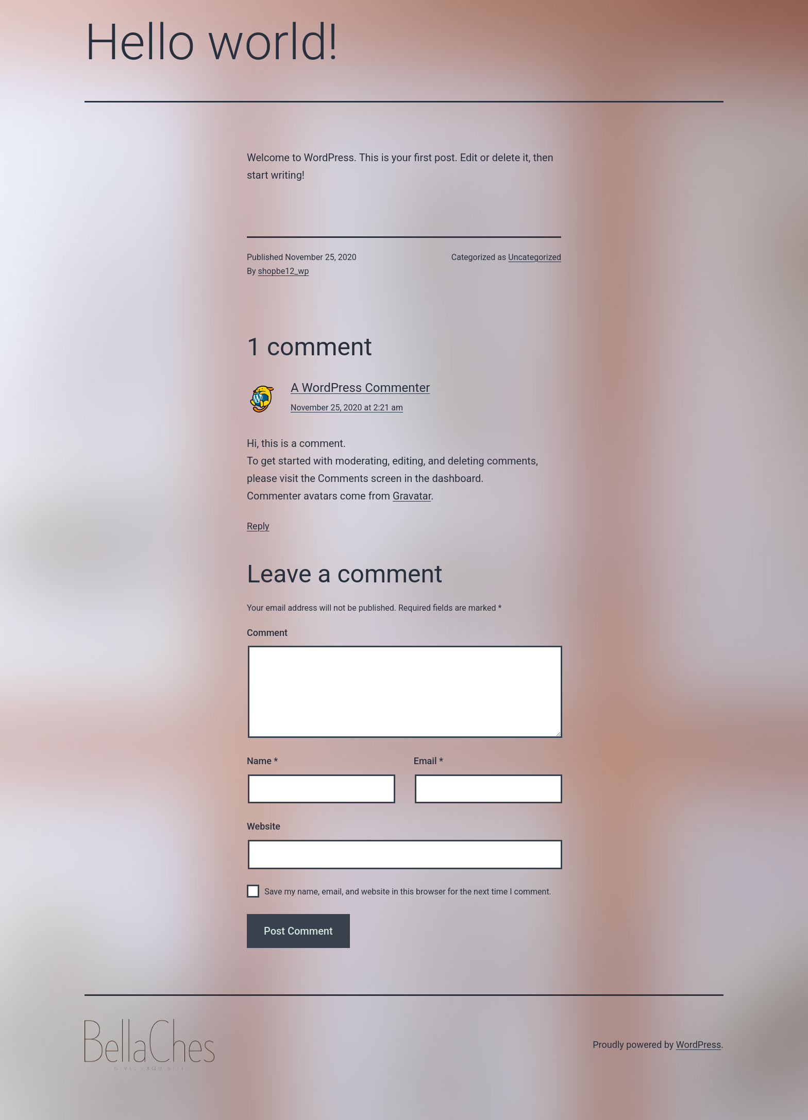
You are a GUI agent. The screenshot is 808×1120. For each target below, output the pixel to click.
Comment (267, 632)
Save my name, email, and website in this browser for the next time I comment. (407, 892)
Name (262, 760)
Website (263, 826)
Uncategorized (534, 257)
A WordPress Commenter (360, 388)
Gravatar (412, 496)
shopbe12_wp (283, 271)
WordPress (698, 1044)
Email (428, 760)
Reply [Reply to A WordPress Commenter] (258, 526)
